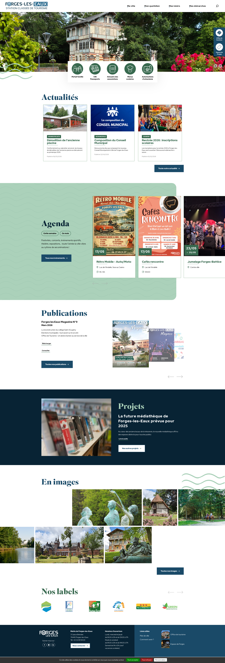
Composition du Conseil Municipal (110, 142)
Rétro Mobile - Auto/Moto (113, 261)
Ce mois (65, 233)
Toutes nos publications (55, 364)
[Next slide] (220, 66)
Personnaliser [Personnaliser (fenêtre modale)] (160, 660)
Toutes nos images (169, 571)
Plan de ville (144, 636)
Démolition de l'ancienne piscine (63, 142)
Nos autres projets (130, 448)
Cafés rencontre (153, 261)
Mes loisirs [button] (174, 6)
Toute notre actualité (167, 168)
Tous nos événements (55, 258)
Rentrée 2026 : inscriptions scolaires (159, 142)
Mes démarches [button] (197, 6)
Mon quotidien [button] (152, 6)
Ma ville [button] (131, 6)
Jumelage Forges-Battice (204, 261)
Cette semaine (49, 233)
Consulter (46, 350)
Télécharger (46, 343)
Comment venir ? (147, 639)
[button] (171, 376)
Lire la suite (123, 439)
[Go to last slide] (215, 66)
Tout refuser (147, 660)
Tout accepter (132, 660)
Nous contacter (79, 646)
